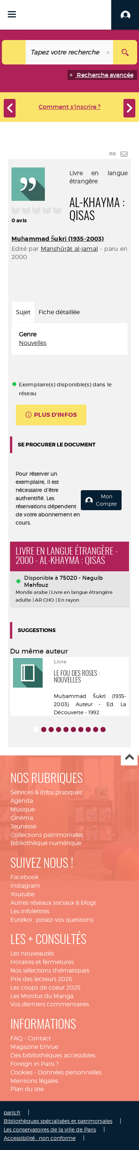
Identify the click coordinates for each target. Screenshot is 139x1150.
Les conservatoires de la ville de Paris (50, 1129)
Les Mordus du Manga (41, 996)
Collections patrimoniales (46, 834)
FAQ (16, 1038)
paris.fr (12, 1112)
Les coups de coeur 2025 (45, 987)
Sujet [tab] (23, 312)
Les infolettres (29, 911)
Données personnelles (70, 1072)
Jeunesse (23, 826)
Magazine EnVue (34, 1046)
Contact (39, 1038)
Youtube (22, 894)
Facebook (24, 877)
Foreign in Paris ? (34, 1063)
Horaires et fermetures (42, 961)
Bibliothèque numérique (45, 843)
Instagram (25, 885)
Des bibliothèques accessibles (52, 1055)
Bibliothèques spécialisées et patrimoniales (58, 1121)
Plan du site (27, 1089)
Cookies (21, 1072)
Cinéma (21, 817)
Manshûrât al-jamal (69, 248)
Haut (129, 757)
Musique (22, 809)
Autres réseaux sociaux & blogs (53, 902)
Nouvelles (32, 342)
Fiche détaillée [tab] (59, 312)
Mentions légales (34, 1080)
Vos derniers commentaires (49, 1004)
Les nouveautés (32, 953)
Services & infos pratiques (46, 792)
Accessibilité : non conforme (40, 1138)
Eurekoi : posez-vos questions (51, 919)
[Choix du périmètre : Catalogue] (14, 52)
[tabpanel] (69, 339)
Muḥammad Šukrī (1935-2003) (57, 239)
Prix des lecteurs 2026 (41, 979)
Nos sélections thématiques (49, 970)
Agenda (21, 800)
